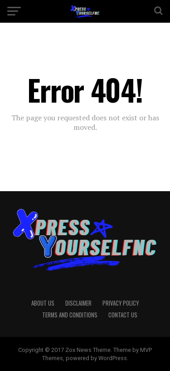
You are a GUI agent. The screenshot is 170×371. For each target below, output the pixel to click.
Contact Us (122, 315)
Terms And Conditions (69, 315)
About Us (42, 303)
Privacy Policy (120, 303)
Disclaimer (78, 303)
